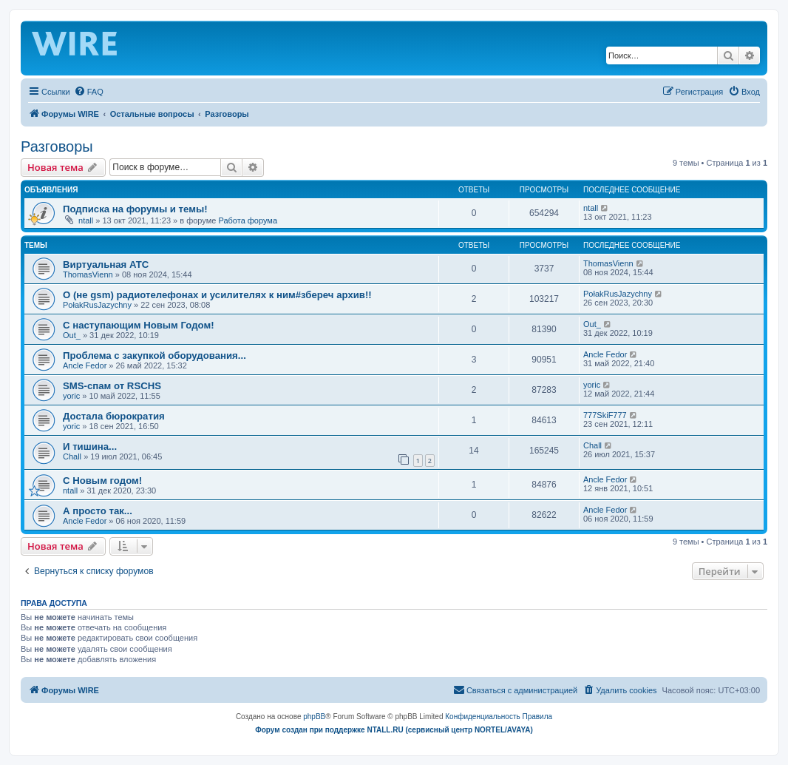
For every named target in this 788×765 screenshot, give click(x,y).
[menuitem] (88, 92)
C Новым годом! (102, 480)
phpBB (314, 716)
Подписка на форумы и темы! (135, 209)
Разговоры (57, 146)
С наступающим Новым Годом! (138, 325)
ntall (85, 220)
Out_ (72, 335)
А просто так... (97, 510)
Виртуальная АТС (106, 264)
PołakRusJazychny (97, 304)
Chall (72, 456)
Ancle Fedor (84, 365)
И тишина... (90, 446)
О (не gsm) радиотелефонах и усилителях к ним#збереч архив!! (217, 294)
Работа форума (247, 220)
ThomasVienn (88, 274)
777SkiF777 (605, 415)
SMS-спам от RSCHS (112, 385)
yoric (71, 395)
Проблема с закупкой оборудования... (154, 355)
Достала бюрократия (114, 416)
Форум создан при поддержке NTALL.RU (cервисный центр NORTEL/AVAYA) (394, 730)
